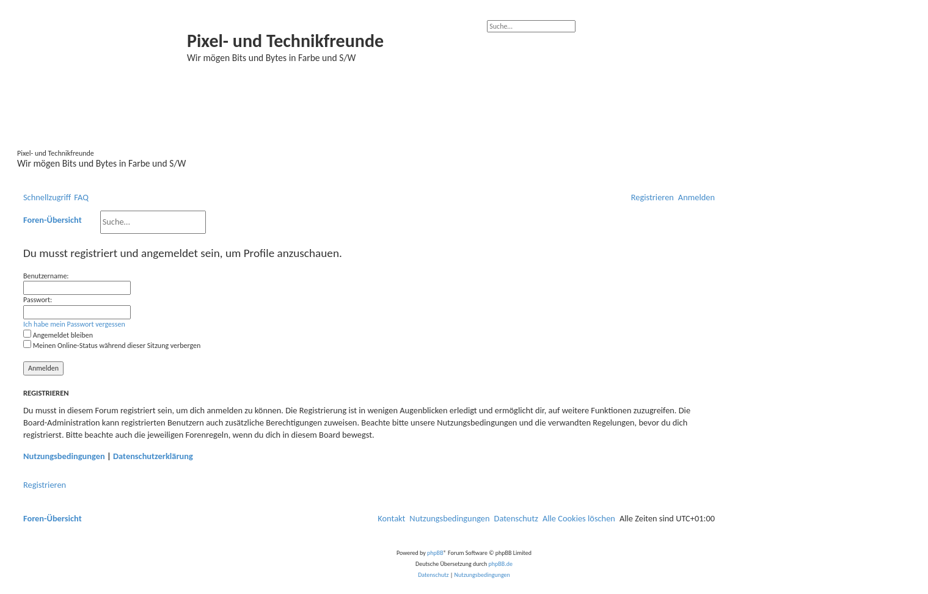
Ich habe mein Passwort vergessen (74, 324)
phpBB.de (501, 564)
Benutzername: (46, 276)
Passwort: (37, 299)
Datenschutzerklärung (153, 456)
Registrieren (44, 484)
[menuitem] (81, 198)
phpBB (435, 553)
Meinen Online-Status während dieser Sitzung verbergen (111, 345)
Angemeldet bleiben (58, 335)
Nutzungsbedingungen (64, 456)
